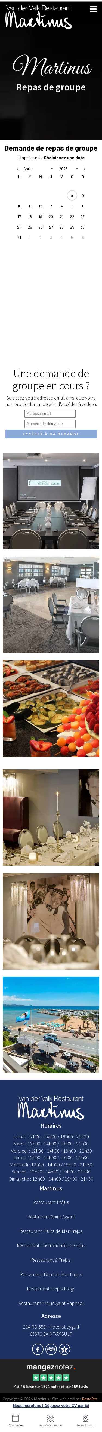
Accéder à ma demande (51, 434)
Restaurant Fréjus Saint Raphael (51, 1303)
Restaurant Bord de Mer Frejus (51, 1274)
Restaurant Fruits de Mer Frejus (51, 1231)
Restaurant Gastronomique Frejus (51, 1245)
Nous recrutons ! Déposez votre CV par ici (51, 1405)
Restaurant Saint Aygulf (51, 1216)
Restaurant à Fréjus (51, 1260)
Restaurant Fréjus (51, 1202)
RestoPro (89, 1398)
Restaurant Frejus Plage (51, 1289)
